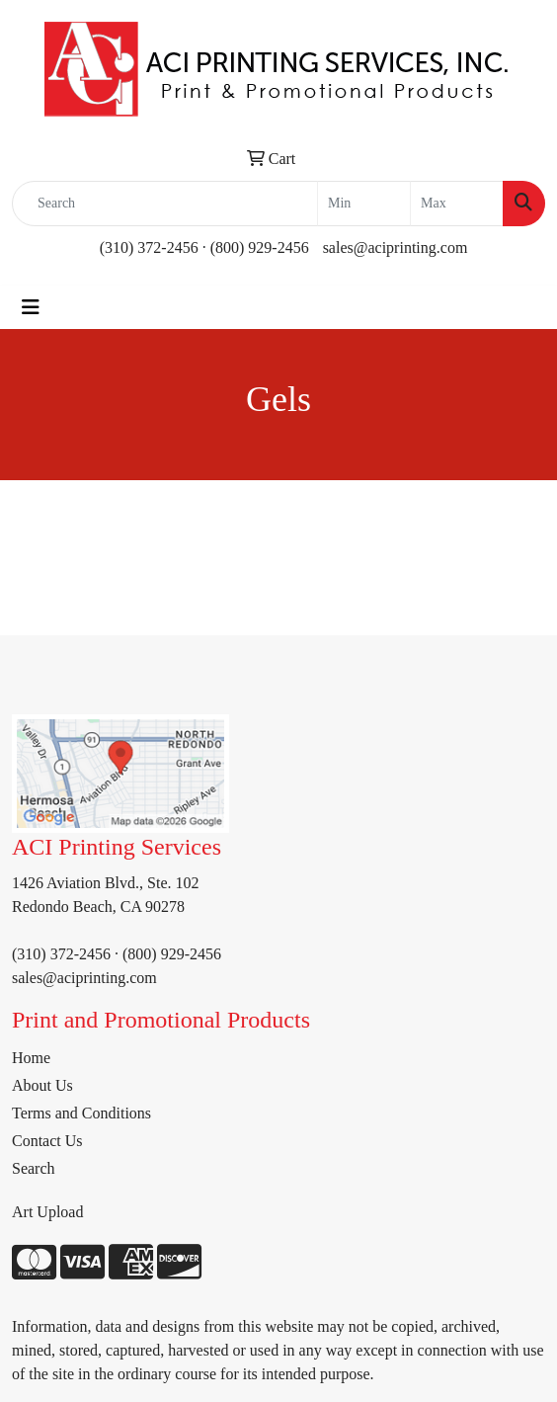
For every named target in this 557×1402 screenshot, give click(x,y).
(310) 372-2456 (149, 247)
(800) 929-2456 (259, 247)
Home (31, 1057)
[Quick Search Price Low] (364, 203)
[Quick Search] (165, 203)
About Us (42, 1085)
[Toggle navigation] (30, 307)
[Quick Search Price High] (457, 203)
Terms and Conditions (81, 1113)
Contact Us (47, 1140)
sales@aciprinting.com (395, 247)
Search (33, 1168)
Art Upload (47, 1211)
